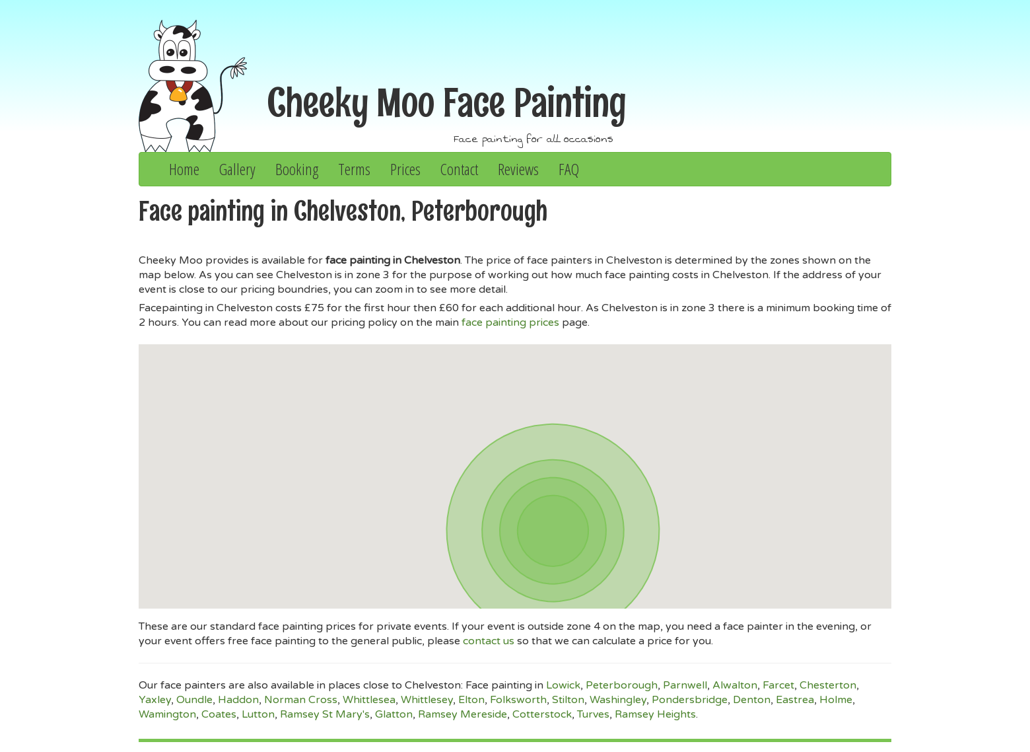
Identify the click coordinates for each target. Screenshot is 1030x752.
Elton (471, 699)
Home (184, 169)
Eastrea (795, 699)
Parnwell (685, 685)
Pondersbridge (690, 699)
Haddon (238, 699)
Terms (354, 169)
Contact (459, 169)
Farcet (778, 685)
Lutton (258, 714)
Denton (752, 699)
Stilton (568, 699)
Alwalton (734, 685)
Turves (593, 714)
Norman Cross (300, 699)
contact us (488, 641)
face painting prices (510, 322)
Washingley (618, 699)
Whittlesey (427, 699)
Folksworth (518, 699)
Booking (296, 169)
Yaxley (155, 699)
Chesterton (828, 685)
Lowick (563, 685)
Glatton (394, 714)
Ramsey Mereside (462, 714)
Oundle (194, 699)
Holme (835, 699)
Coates (218, 714)
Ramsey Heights (655, 714)
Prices (405, 169)
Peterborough (622, 685)
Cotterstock (542, 714)
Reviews (518, 169)
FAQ (569, 169)
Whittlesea (369, 699)
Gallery (237, 169)
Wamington (167, 714)
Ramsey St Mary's (325, 714)
